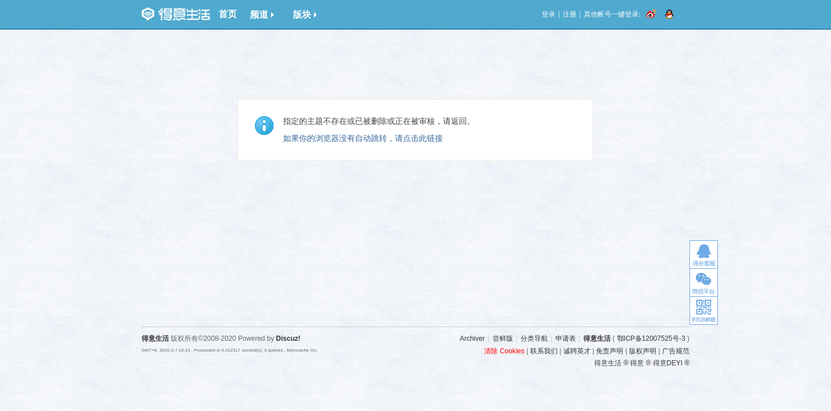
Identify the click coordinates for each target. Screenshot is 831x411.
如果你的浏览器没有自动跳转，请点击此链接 (363, 138)
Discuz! (288, 338)
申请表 (565, 338)
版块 (305, 14)
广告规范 (675, 351)
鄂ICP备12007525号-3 (651, 338)
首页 (228, 14)
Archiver (472, 338)
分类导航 (534, 338)
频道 (262, 14)
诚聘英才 (577, 351)
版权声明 (642, 351)
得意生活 (597, 338)
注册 (569, 14)
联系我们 (544, 351)
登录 (548, 14)
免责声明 (609, 351)
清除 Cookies (504, 351)
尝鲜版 (503, 338)
